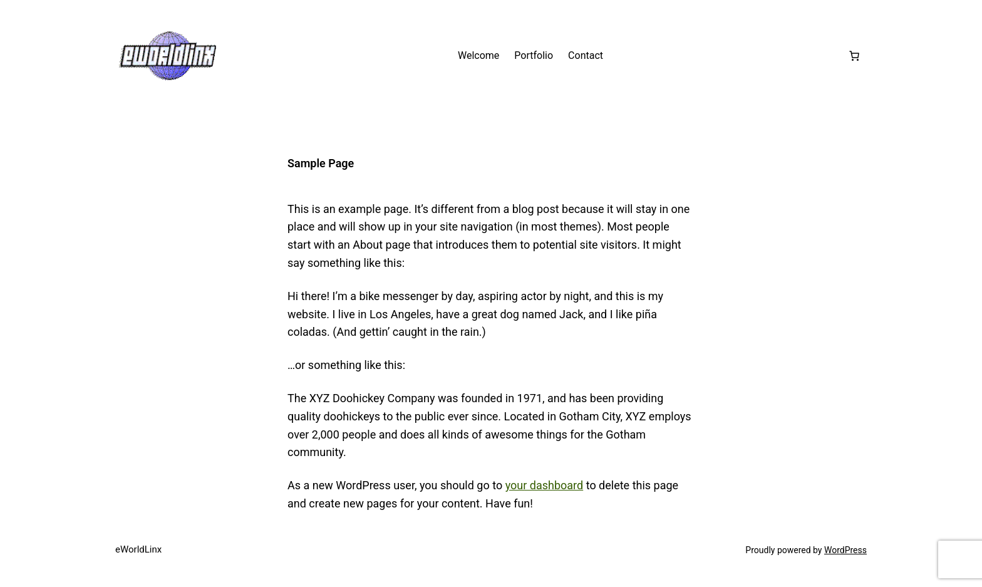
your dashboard (544, 485)
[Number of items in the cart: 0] (854, 55)
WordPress (845, 550)
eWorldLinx (138, 549)
